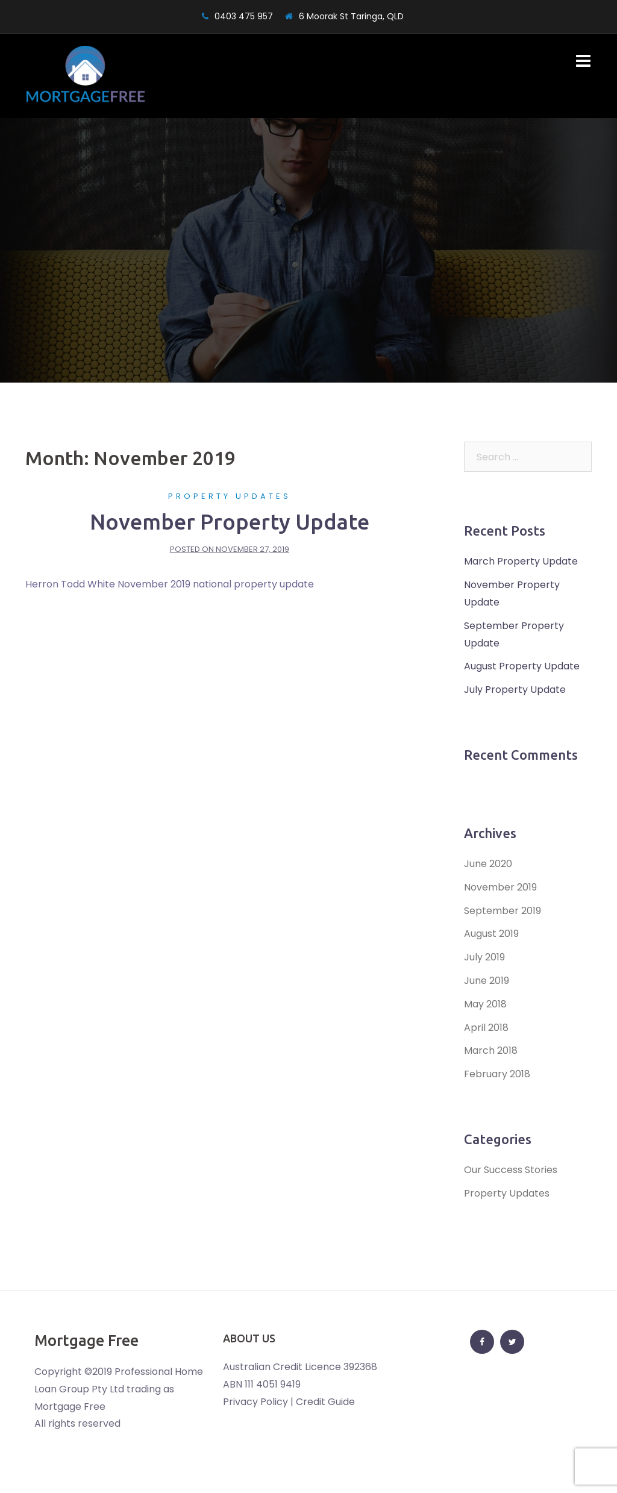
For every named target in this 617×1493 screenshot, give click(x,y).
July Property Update (515, 689)
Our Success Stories (510, 1170)
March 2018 (491, 1050)
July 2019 (484, 957)
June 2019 (486, 981)
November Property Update (229, 521)
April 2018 (486, 1027)
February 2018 (497, 1074)
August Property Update (522, 666)
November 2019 (500, 887)
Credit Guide (325, 1402)
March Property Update (521, 561)
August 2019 (491, 934)
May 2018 (485, 1004)
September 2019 (502, 911)
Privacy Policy (255, 1402)
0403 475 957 (244, 16)
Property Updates (229, 496)
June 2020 (488, 864)
